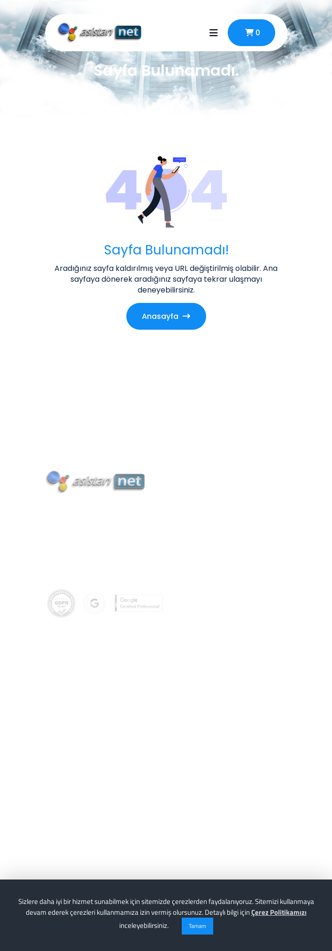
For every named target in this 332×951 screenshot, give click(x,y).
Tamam (197, 925)
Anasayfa (166, 316)
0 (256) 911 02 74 (90, 584)
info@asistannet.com (100, 605)
